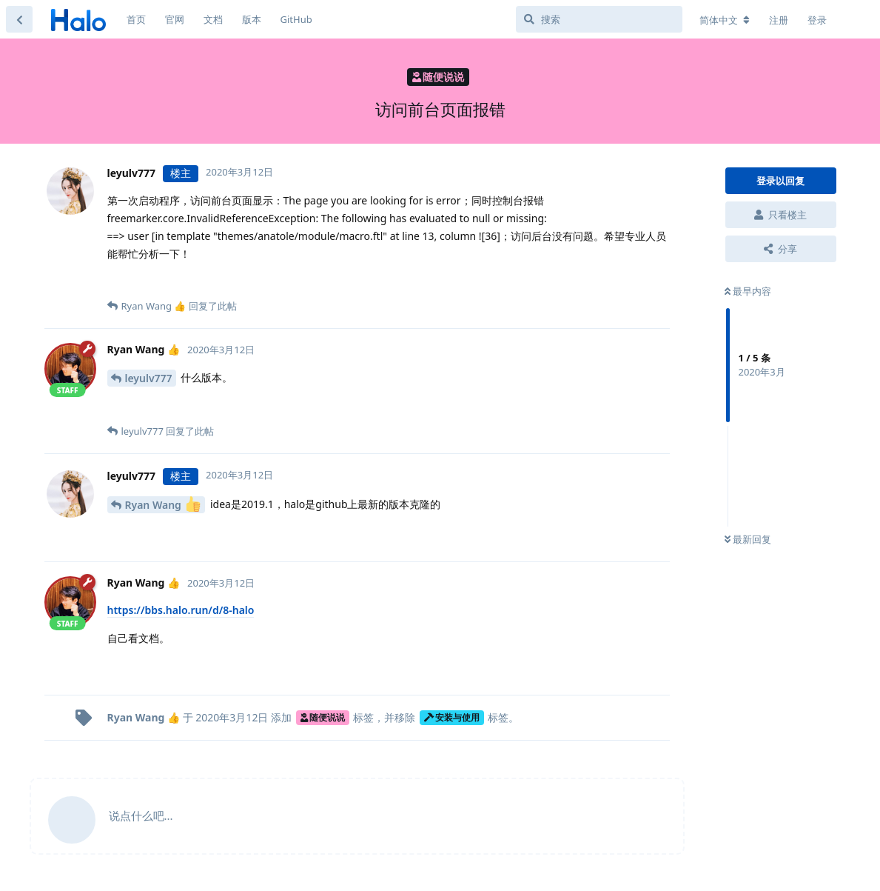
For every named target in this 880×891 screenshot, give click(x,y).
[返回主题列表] (19, 19)
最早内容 (748, 291)
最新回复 (748, 539)
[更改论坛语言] (724, 20)
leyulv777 (148, 378)
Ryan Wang (163, 504)
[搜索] (599, 19)
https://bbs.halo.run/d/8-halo (181, 610)
